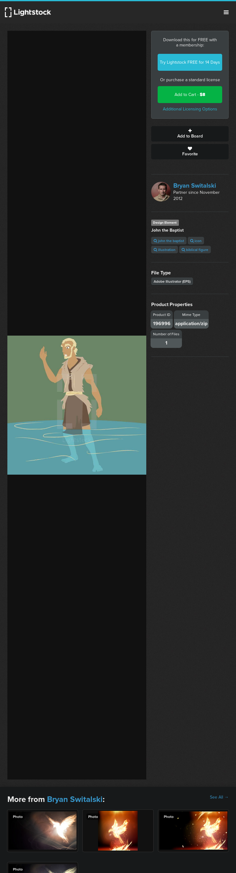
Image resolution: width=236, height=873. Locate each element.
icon (196, 240)
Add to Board (190, 134)
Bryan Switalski (194, 185)
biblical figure (195, 249)
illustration (164, 249)
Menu (226, 12)
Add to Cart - (190, 94)
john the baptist (169, 240)
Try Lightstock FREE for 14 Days (190, 62)
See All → (219, 797)
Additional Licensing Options (190, 109)
